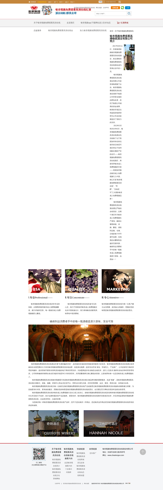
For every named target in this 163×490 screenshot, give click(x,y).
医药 (60, 2)
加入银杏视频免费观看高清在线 (93, 30)
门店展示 (68, 469)
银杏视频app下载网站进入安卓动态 (96, 23)
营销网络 (56, 478)
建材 (49, 2)
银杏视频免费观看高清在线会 (61, 30)
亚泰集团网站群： (42, 2)
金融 (66, 2)
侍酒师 (68, 472)
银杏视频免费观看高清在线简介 (56, 463)
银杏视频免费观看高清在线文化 (56, 472)
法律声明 (106, 7)
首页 (111, 31)
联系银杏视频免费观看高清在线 (84, 7)
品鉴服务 (37, 30)
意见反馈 (80, 463)
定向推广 (93, 453)
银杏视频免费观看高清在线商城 (81, 456)
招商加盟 (80, 475)
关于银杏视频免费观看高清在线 (47, 23)
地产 (55, 2)
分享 (128, 7)
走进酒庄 (70, 23)
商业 (71, 2)
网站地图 (99, 7)
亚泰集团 (33, 2)
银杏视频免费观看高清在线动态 (81, 469)
